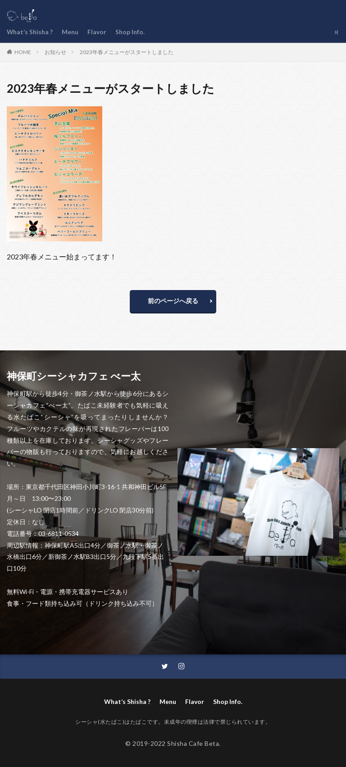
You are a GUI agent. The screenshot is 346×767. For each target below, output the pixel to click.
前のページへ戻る (173, 300)
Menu (70, 32)
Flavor (97, 32)
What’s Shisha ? (30, 32)
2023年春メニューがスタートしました (126, 52)
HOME (22, 51)
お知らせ (55, 52)
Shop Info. (130, 32)
